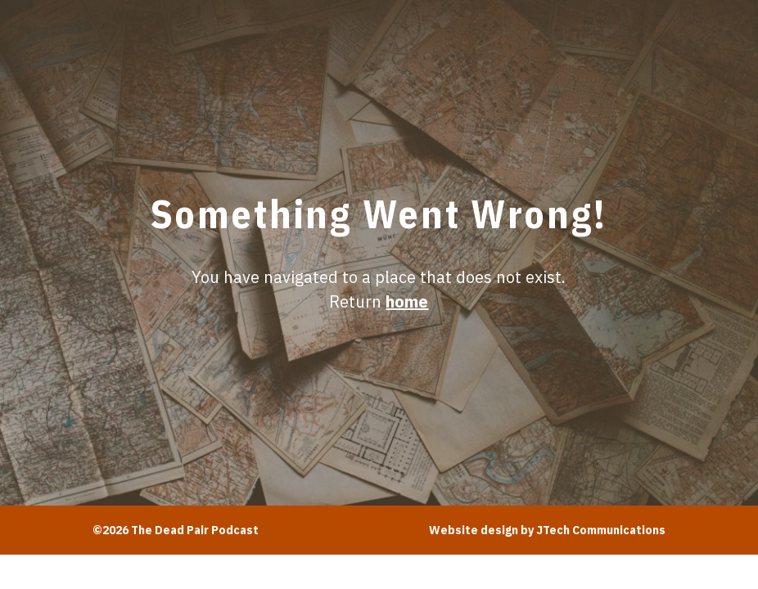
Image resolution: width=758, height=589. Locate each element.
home (407, 301)
